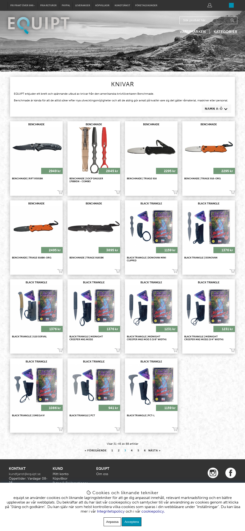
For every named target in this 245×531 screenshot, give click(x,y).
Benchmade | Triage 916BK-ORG (31, 257)
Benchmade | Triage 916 (142, 178)
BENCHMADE (36, 124)
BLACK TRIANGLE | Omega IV (28, 415)
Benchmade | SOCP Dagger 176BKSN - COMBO (86, 180)
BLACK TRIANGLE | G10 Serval (29, 336)
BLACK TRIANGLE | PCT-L (141, 415)
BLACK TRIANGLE (151, 203)
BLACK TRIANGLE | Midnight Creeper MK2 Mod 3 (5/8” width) (147, 338)
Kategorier (225, 31)
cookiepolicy (152, 511)
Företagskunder (146, 5)
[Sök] (208, 20)
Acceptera (131, 522)
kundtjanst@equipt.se (25, 474)
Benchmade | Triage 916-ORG (202, 178)
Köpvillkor (102, 5)
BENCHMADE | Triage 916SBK (86, 257)
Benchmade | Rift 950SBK (27, 178)
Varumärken (193, 31)
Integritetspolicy (111, 511)
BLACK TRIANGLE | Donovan (200, 257)
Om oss (102, 474)
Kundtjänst (122, 5)
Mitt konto (61, 474)
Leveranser (82, 5)
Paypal (66, 5)
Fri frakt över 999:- (22, 5)
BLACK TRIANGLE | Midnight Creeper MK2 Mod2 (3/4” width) (203, 338)
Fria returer (48, 5)
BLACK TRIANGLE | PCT (82, 415)
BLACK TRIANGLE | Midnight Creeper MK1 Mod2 (86, 338)
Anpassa (112, 522)
